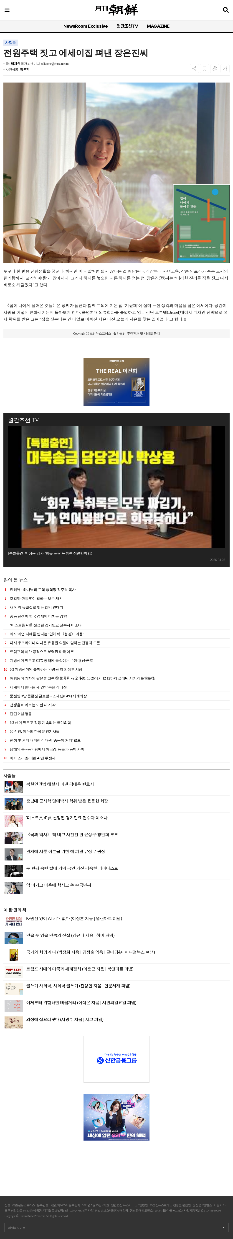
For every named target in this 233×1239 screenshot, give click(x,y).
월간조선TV (127, 26)
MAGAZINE (158, 26)
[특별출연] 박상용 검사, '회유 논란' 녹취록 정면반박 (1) (50, 553)
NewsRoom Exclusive (85, 26)
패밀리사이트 (16, 1227)
